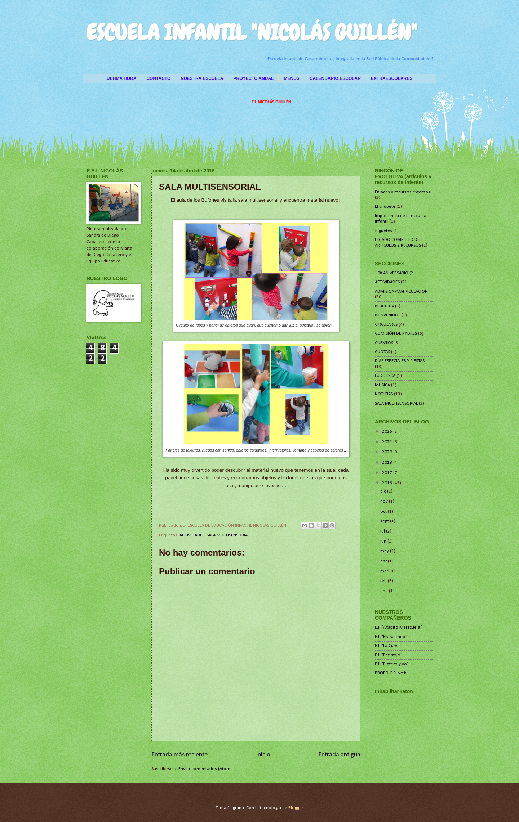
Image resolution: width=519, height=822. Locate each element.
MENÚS (292, 78)
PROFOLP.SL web (391, 673)
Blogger (295, 807)
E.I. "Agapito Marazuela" (398, 627)
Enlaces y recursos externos (402, 192)
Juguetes (383, 230)
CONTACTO (158, 78)
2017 (387, 473)
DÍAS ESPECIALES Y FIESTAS (400, 361)
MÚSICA (382, 385)
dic (383, 491)
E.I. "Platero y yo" (392, 664)
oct (384, 511)
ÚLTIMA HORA (122, 78)
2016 (387, 483)
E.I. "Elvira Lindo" (391, 636)
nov (384, 501)
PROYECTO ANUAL (254, 78)
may (385, 551)
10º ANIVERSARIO (391, 273)
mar (384, 571)
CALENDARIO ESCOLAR (335, 78)
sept (385, 521)
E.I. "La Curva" (388, 645)
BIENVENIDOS (387, 315)
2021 (387, 442)
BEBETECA (384, 306)
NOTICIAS (384, 394)
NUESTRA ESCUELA (202, 78)
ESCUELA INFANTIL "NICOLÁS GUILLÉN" (251, 32)
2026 (387, 431)
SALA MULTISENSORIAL (228, 535)
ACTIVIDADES (191, 535)
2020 (387, 452)
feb (384, 581)
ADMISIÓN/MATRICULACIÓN (401, 291)
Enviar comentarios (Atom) (205, 769)
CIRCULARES (386, 324)
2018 (387, 462)
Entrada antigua (339, 754)
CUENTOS (384, 343)
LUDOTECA (385, 375)
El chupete (385, 206)
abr (384, 561)
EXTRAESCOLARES (391, 78)
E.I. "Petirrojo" (388, 655)
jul (383, 531)
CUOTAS (382, 352)
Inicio (263, 754)
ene (384, 591)
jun (383, 541)
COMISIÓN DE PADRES (396, 333)
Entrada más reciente (179, 754)
